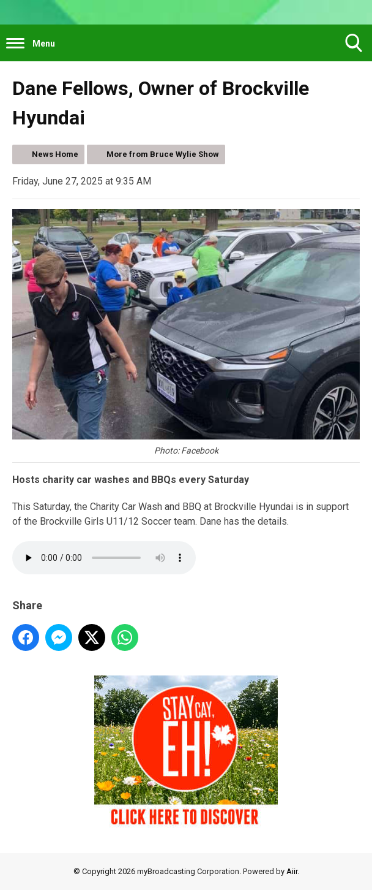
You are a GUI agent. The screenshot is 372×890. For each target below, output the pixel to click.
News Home (55, 154)
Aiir (291, 871)
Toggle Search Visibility (353, 47)
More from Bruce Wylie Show (162, 154)
